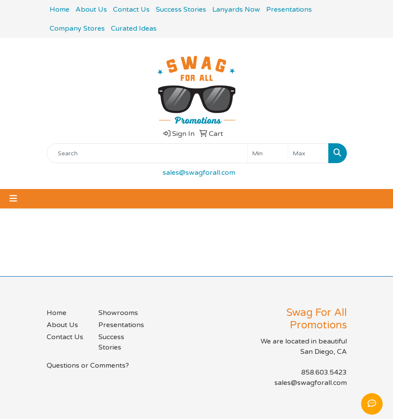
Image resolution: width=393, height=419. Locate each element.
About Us (91, 9)
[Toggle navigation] (13, 198)
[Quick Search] (147, 153)
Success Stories (181, 9)
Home (59, 9)
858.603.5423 (324, 372)
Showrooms (118, 313)
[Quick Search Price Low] (267, 153)
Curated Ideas (134, 28)
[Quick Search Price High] (308, 153)
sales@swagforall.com (199, 172)
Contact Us (131, 9)
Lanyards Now (236, 9)
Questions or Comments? (88, 365)
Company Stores (77, 28)
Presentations (289, 9)
